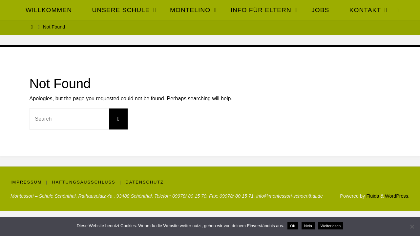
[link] (398, 10)
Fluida (372, 196)
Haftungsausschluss (83, 182)
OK (293, 226)
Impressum (26, 182)
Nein (308, 226)
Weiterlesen (331, 226)
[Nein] (412, 226)
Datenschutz (145, 182)
